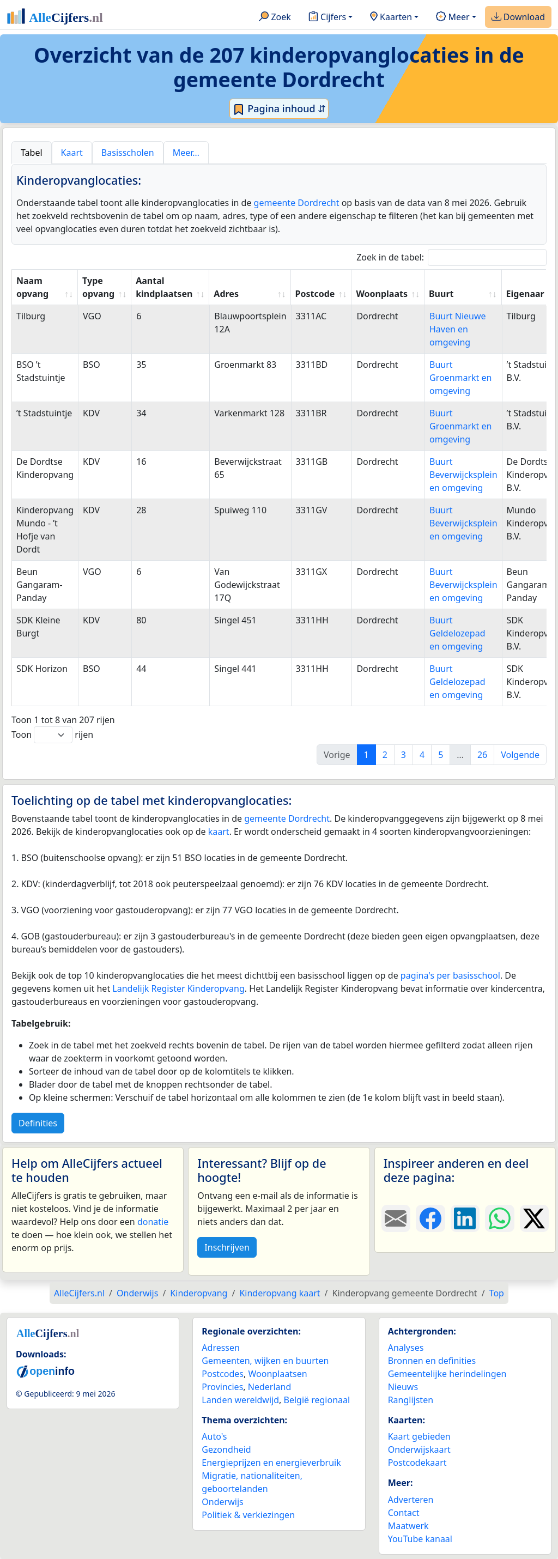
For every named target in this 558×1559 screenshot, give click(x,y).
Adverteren (411, 1500)
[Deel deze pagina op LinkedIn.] (465, 1218)
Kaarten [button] (391, 17)
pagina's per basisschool (450, 975)
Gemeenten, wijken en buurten (265, 1361)
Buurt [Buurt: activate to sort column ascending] (441, 294)
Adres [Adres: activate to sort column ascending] (226, 294)
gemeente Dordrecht (296, 203)
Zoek (275, 17)
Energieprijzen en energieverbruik (271, 1463)
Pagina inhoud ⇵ (279, 109)
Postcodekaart (417, 1463)
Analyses (406, 1348)
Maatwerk (408, 1526)
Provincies (222, 1387)
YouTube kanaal (420, 1539)
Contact (404, 1513)
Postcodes (223, 1374)
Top (496, 1293)
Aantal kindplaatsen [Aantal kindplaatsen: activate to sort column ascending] (164, 287)
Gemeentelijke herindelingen (447, 1374)
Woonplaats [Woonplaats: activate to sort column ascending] (382, 294)
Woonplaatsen (277, 1374)
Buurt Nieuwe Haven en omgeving (457, 329)
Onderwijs (222, 1502)
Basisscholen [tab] (127, 153)
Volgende (520, 755)
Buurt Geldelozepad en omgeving (457, 633)
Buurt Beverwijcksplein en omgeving (463, 475)
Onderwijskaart (419, 1449)
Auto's (214, 1436)
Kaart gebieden (419, 1436)
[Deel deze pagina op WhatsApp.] (499, 1218)
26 (482, 755)
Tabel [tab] (32, 153)
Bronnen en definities (432, 1361)
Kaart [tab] (72, 153)
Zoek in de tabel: (451, 257)
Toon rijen (52, 734)
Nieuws (403, 1387)
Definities (38, 1123)
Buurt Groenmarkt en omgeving (460, 378)
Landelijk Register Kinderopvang (178, 988)
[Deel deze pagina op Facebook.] (430, 1218)
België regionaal (317, 1400)
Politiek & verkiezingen (248, 1515)
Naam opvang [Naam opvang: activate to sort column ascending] (32, 287)
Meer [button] (452, 17)
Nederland (270, 1387)
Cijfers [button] (327, 17)
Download (518, 17)
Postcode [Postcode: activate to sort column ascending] (315, 294)
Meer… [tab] (186, 153)
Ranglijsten (410, 1400)
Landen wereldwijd (240, 1400)
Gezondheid (226, 1449)
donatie (152, 1222)
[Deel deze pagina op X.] (534, 1218)
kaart (218, 832)
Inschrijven (226, 1247)
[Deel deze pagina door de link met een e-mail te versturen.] (395, 1218)
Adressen (221, 1348)
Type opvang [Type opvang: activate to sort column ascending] (98, 287)
